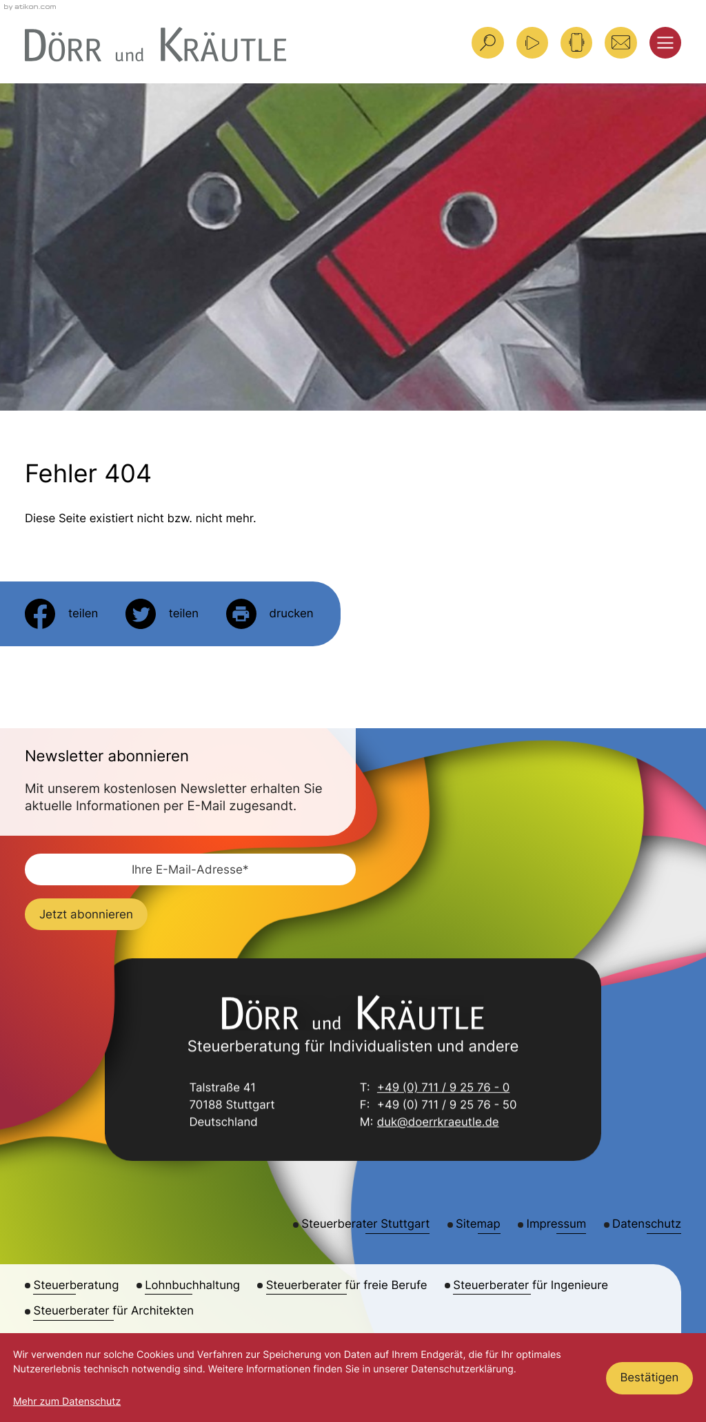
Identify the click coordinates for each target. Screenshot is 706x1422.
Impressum (557, 1224)
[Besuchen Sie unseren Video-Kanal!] (532, 43)
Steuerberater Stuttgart (365, 1224)
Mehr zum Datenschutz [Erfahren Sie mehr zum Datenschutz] (67, 1402)
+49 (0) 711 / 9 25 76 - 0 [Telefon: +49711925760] (443, 1088)
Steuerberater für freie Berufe (346, 1285)
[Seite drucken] (270, 614)
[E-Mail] (190, 869)
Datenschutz (646, 1224)
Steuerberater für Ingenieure (530, 1285)
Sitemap (478, 1224)
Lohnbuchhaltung (192, 1285)
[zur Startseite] (155, 44)
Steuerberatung (76, 1285)
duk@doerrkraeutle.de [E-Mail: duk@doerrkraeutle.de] (438, 1124)
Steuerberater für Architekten (113, 1311)
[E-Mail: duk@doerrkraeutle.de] (620, 43)
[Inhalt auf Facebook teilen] (61, 614)
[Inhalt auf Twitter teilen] (162, 614)
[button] (576, 43)
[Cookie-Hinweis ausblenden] (650, 1378)
